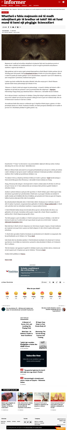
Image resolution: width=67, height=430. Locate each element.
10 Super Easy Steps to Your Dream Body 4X (40, 325)
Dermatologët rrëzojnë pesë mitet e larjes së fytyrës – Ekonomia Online (32, 381)
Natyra (23, 254)
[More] (20, 27)
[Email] (13, 27)
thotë (48, 178)
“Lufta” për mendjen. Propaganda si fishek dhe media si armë (28, 345)
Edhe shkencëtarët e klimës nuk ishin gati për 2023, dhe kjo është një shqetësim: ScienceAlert (25, 406)
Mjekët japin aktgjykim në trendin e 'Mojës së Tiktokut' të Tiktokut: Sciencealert (8, 406)
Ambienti (53, 401)
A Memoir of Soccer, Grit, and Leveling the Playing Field (26, 326)
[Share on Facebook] (8, 27)
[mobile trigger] (3, 2)
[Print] (18, 27)
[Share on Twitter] (11, 27)
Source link (8, 260)
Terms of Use (39, 427)
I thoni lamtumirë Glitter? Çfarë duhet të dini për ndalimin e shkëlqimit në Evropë (58, 406)
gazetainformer (6, 31)
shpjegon (53, 90)
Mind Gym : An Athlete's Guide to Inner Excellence (26, 334)
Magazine (5, 12)
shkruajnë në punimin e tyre (14, 222)
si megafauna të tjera (31, 74)
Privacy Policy (29, 427)
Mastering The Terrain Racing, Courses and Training (40, 335)
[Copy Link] (15, 27)
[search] (57, 2)
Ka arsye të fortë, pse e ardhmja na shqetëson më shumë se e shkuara (41, 405)
